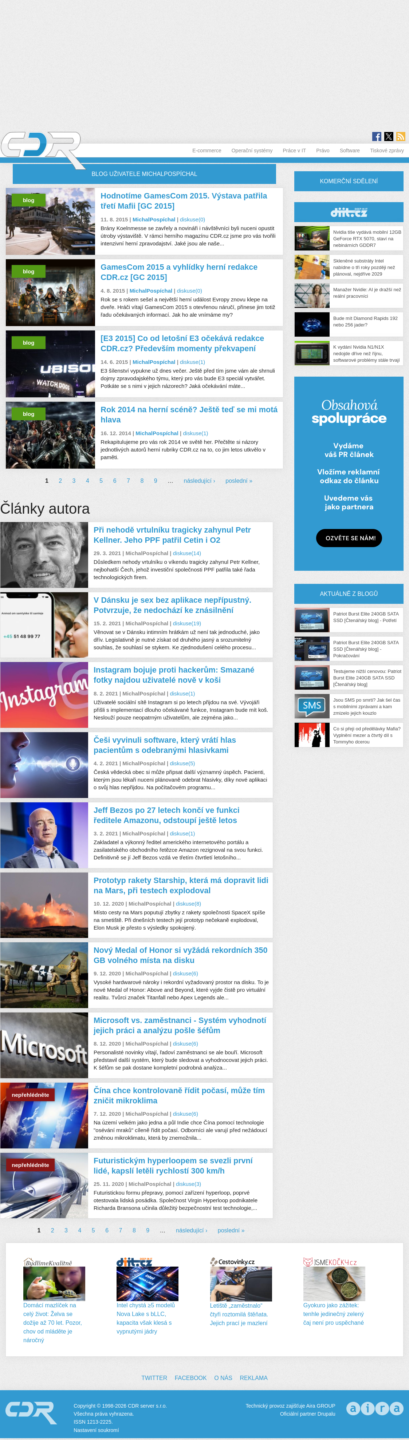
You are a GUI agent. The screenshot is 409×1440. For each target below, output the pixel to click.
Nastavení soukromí (96, 1430)
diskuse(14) (187, 553)
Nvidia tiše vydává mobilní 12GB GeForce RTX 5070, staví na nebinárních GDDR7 (367, 238)
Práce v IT (294, 150)
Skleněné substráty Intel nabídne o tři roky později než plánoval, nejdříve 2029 (364, 267)
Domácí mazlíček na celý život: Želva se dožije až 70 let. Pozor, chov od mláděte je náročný (52, 1322)
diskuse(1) (192, 362)
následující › (199, 481)
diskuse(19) (187, 623)
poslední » (238, 481)
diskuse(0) (192, 219)
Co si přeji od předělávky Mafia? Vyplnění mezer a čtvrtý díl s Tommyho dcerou (367, 735)
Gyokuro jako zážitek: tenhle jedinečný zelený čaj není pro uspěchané (333, 1314)
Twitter (154, 1378)
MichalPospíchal (154, 219)
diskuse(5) (182, 763)
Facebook (191, 1378)
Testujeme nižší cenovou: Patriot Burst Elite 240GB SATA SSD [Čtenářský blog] (367, 678)
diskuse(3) (188, 1184)
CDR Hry (349, 212)
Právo (323, 150)
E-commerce (206, 150)
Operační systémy (252, 150)
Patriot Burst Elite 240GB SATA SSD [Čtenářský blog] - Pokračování (365, 649)
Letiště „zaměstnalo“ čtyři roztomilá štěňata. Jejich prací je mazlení (239, 1314)
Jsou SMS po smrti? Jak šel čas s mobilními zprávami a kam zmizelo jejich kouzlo (366, 706)
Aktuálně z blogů (349, 594)
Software (350, 150)
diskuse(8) (188, 903)
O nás (223, 1378)
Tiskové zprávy (387, 150)
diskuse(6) (185, 973)
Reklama (253, 1378)
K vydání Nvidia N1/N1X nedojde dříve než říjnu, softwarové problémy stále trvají (366, 353)
